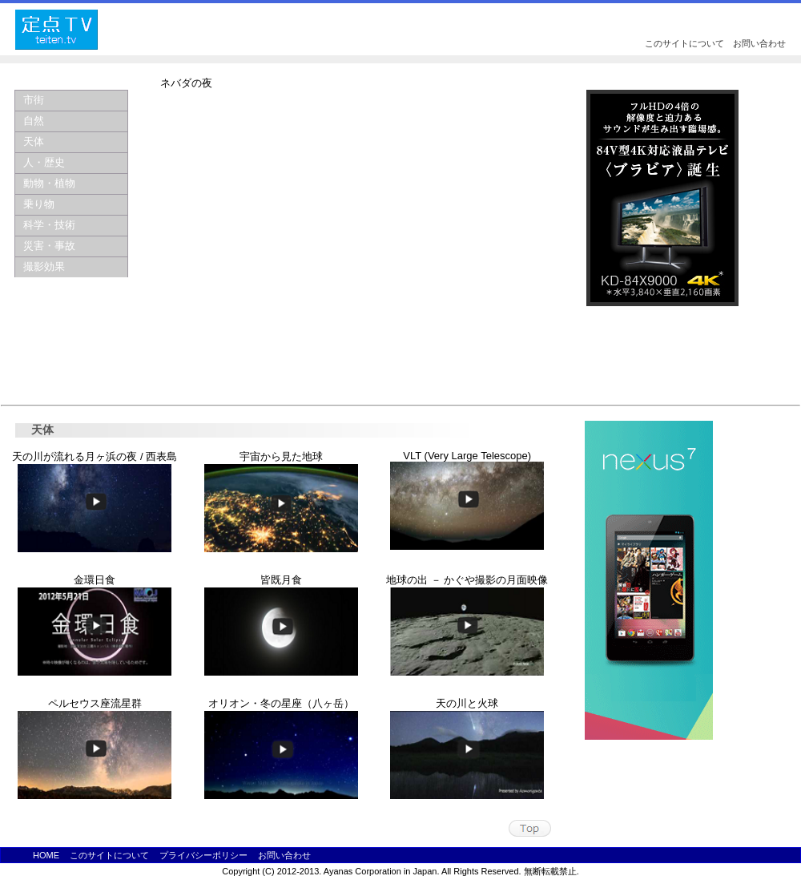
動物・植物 (49, 183)
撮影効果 (44, 266)
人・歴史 (44, 162)
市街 (33, 100)
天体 (33, 141)
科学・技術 (49, 225)
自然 (33, 121)
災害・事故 (49, 246)
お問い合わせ (759, 43)
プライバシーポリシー (203, 855)
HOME (46, 855)
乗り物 (38, 204)
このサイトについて (684, 43)
